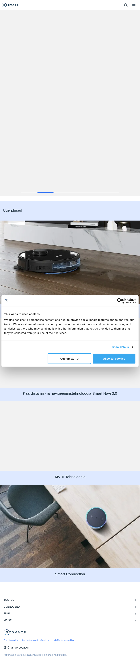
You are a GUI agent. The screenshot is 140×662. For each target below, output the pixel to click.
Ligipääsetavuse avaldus (63, 640)
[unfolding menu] (136, 600)
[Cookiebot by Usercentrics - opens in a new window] (120, 301)
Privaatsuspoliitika (11, 640)
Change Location (17, 647)
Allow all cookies (114, 358)
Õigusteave (45, 640)
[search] (126, 5)
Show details (120, 346)
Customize (69, 358)
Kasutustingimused (30, 640)
